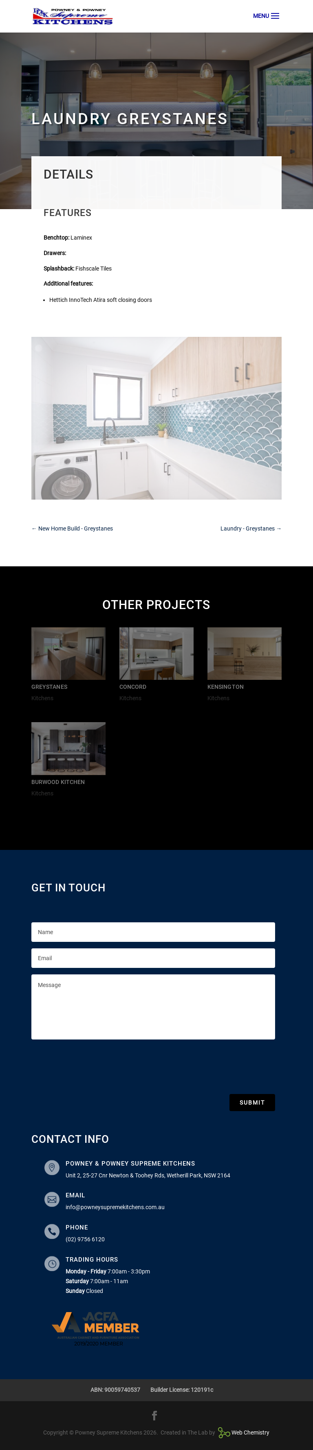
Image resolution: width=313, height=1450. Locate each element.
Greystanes (49, 687)
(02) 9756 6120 (85, 1239)
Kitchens (42, 698)
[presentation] (93, 1065)
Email (75, 1195)
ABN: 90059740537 (115, 1390)
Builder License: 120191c (181, 1390)
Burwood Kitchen (58, 782)
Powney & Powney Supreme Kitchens (130, 1163)
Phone (77, 1227)
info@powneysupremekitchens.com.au (115, 1207)
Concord (133, 687)
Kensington (225, 687)
